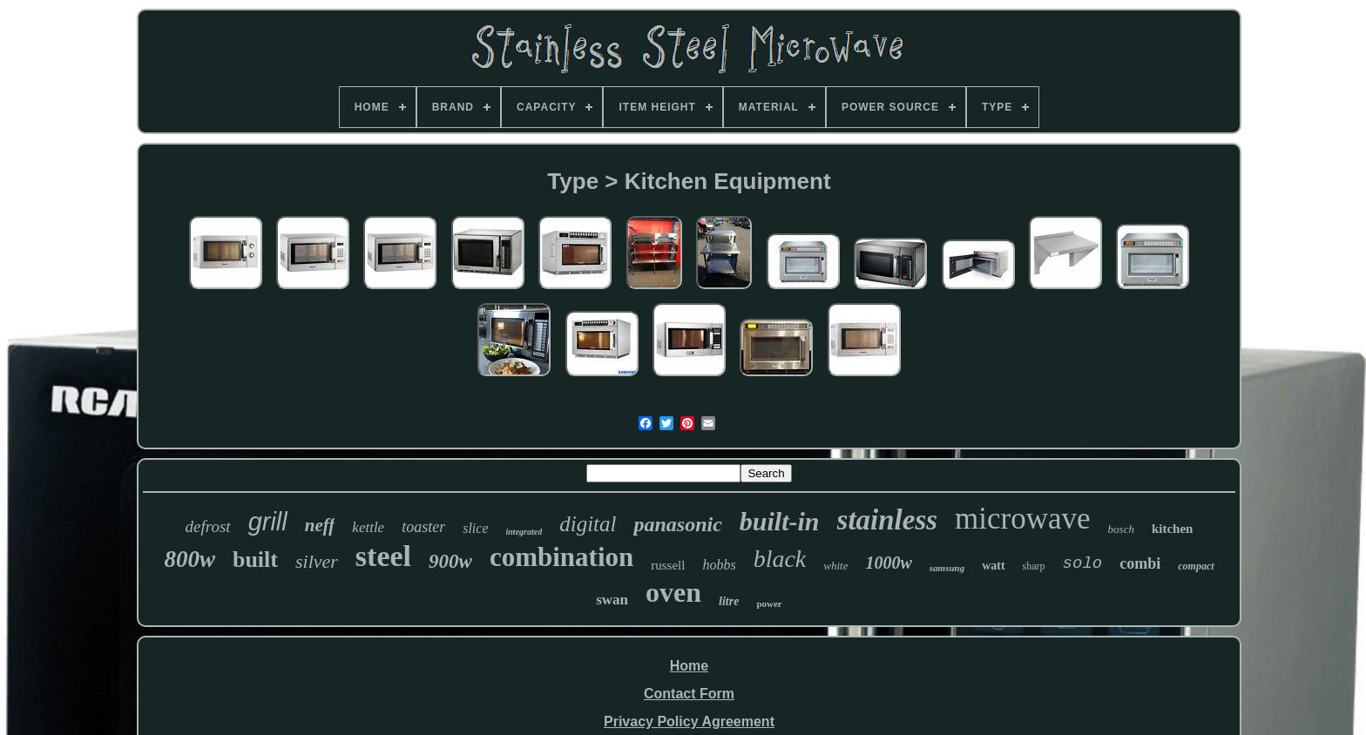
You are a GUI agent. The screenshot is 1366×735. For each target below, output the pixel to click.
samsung (947, 568)
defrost (208, 526)
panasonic (677, 524)
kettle (368, 527)
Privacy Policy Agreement (689, 721)
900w (450, 561)
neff (320, 525)
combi (1139, 563)
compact (1196, 566)
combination (561, 557)
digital (587, 524)
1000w (888, 562)
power (768, 603)
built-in (780, 521)
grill (267, 522)
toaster (423, 527)
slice (475, 528)
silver (316, 561)
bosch (1121, 529)
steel (383, 556)
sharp (1034, 566)
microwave (1022, 519)
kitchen (1173, 529)
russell (668, 565)
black (780, 558)
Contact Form (689, 693)
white (835, 565)
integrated (524, 531)
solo (1083, 563)
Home (689, 665)
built (255, 559)
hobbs (718, 564)
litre (729, 601)
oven (673, 592)
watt (993, 565)
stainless (887, 520)
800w (189, 559)
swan (612, 599)
